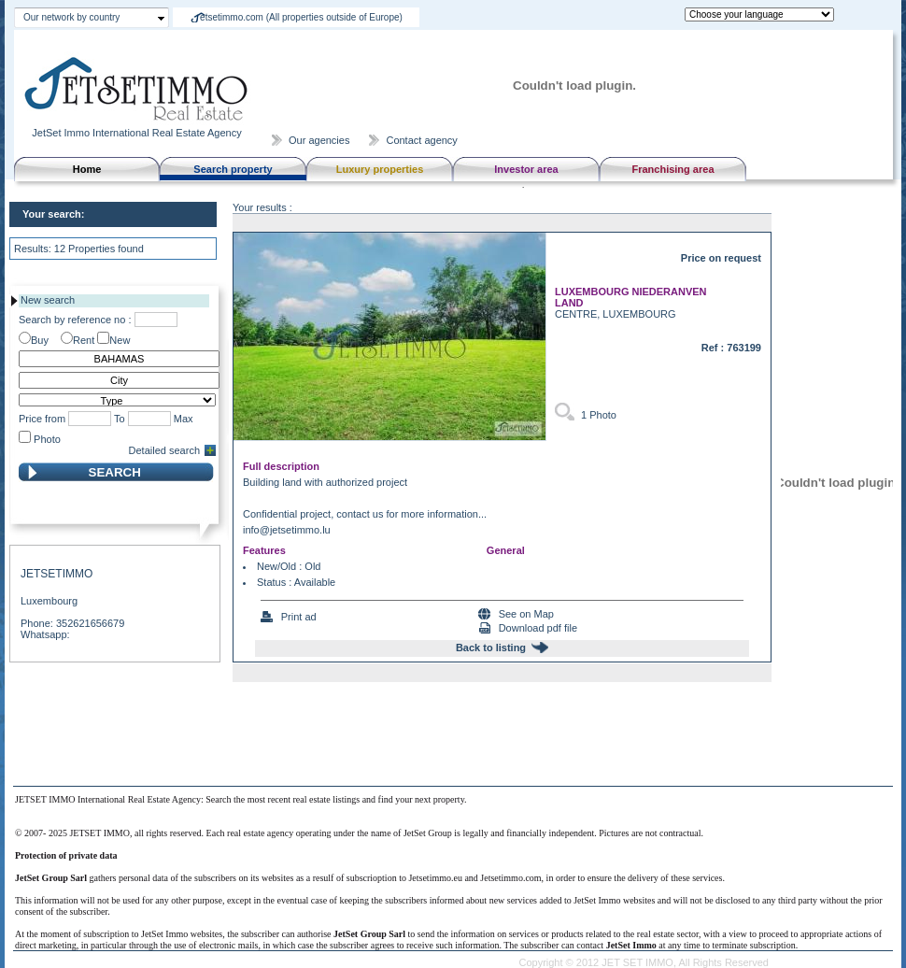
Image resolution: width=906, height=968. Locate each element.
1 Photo (598, 414)
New (119, 340)
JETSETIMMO (56, 573)
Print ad (299, 616)
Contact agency (421, 140)
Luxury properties (380, 169)
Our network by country (71, 17)
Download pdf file (538, 627)
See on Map (526, 613)
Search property (232, 169)
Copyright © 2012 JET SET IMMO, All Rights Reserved (643, 962)
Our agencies (319, 140)
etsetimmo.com (301, 17)
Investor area (526, 169)
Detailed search (164, 450)
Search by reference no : (75, 319)
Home (87, 169)
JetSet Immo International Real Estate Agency (138, 127)
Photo (47, 439)
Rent (83, 340)
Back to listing (491, 647)
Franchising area (672, 169)
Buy (40, 340)
